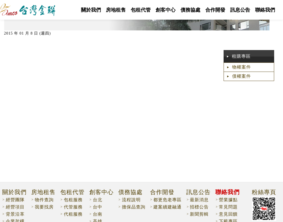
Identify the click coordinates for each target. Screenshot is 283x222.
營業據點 (228, 199)
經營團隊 (15, 199)
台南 (97, 214)
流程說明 (131, 199)
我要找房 (44, 207)
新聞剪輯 (199, 214)
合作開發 (215, 10)
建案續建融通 (167, 207)
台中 (97, 207)
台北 (97, 199)
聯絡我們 (265, 10)
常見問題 (228, 207)
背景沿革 (15, 214)
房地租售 (116, 10)
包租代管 (141, 10)
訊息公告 (240, 10)
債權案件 (241, 76)
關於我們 (91, 10)
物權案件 (241, 67)
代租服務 (73, 214)
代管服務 (73, 207)
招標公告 (199, 207)
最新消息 (199, 199)
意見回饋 (228, 214)
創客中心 (165, 10)
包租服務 (73, 199)
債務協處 (190, 10)
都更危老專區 (167, 199)
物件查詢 (44, 199)
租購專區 (241, 56)
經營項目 (15, 207)
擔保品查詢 (133, 207)
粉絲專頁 (264, 192)
